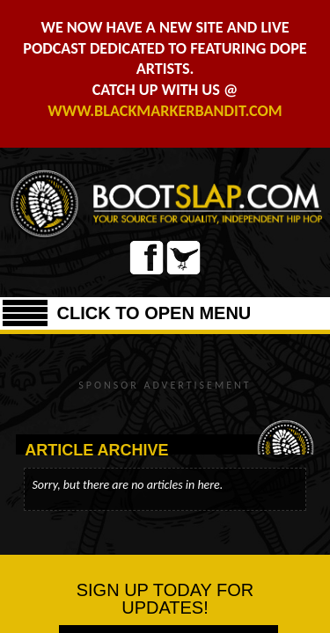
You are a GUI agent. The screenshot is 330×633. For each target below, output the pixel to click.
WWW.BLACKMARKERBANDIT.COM (165, 110)
